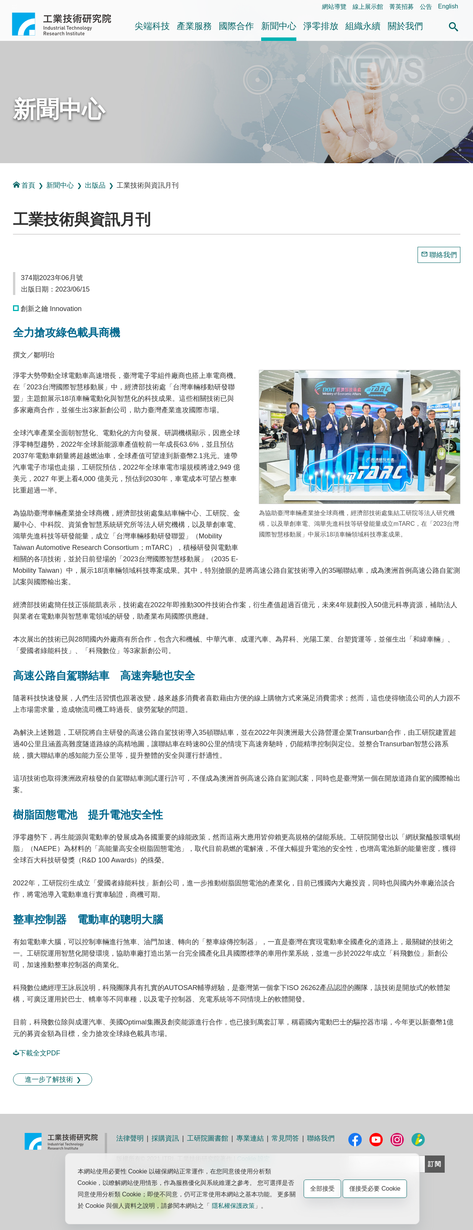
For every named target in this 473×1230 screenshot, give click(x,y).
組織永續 (362, 26)
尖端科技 (152, 26)
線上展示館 (368, 6)
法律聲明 (130, 1138)
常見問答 (285, 1138)
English (448, 6)
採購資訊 (165, 1138)
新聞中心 (278, 26)
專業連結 (250, 1138)
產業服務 (194, 26)
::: (14, 6)
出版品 (95, 185)
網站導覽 (334, 6)
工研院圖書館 (207, 1138)
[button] (453, 25)
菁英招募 (401, 6)
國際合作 (236, 26)
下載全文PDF (36, 1053)
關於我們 (405, 26)
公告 (426, 6)
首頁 (24, 185)
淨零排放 (320, 26)
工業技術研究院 (67, 24)
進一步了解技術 (49, 1079)
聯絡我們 (443, 255)
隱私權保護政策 (233, 1205)
